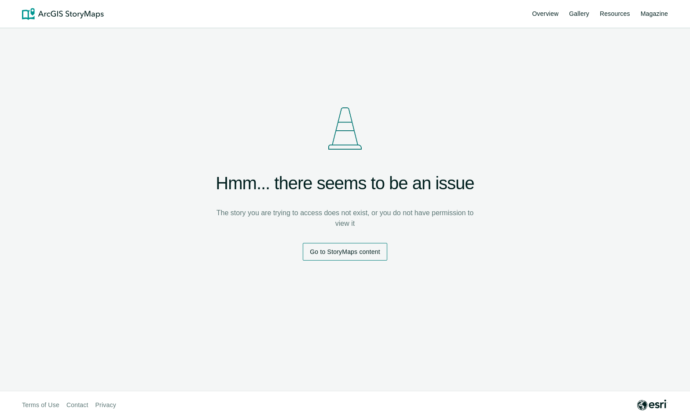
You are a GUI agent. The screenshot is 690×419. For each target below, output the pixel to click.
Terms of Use (40, 404)
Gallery (579, 13)
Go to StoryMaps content (345, 251)
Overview (545, 13)
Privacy (105, 404)
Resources (615, 15)
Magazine (654, 13)
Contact (77, 404)
